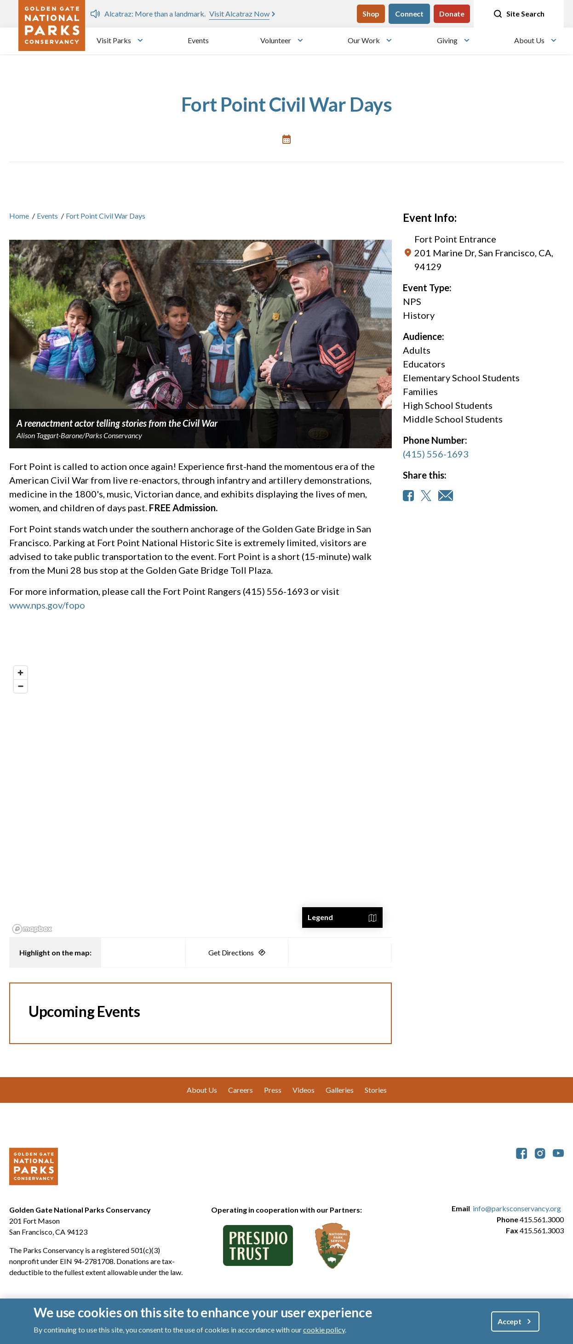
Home (19, 215)
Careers (240, 1089)
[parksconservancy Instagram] (539, 1152)
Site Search (518, 13)
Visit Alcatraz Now (239, 13)
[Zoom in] (20, 672)
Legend (320, 917)
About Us (529, 40)
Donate (451, 13)
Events (198, 40)
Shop (370, 13)
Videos (303, 1089)
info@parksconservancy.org (517, 1208)
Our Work (364, 40)
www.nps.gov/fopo (47, 604)
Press (272, 1089)
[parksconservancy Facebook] (521, 1152)
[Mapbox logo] (32, 929)
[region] (200, 799)
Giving (447, 40)
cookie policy (324, 1329)
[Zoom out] (20, 686)
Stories (376, 1089)
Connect (409, 13)
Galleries (340, 1089)
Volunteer (275, 40)
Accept (509, 1321)
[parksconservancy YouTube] (558, 1152)
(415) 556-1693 (436, 453)
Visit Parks (114, 40)
